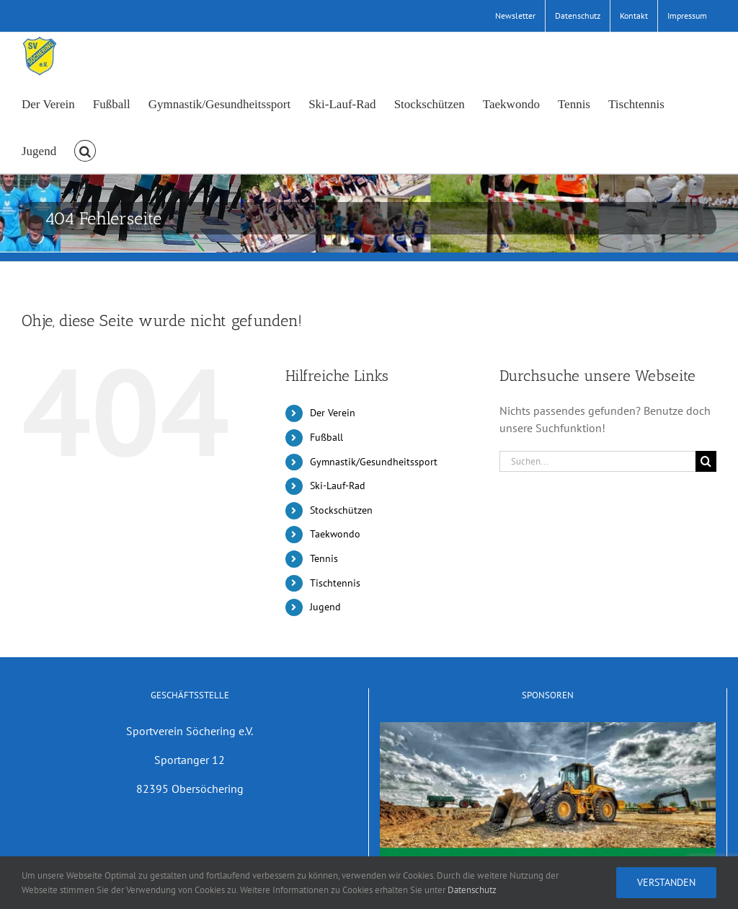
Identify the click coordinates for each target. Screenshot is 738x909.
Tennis (324, 558)
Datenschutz (472, 890)
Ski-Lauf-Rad (337, 485)
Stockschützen (341, 510)
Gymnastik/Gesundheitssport (373, 461)
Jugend (325, 606)
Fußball (326, 437)
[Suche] (705, 461)
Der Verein (332, 412)
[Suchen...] (597, 461)
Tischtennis (335, 582)
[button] (85, 149)
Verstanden (666, 882)
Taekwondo (335, 533)
